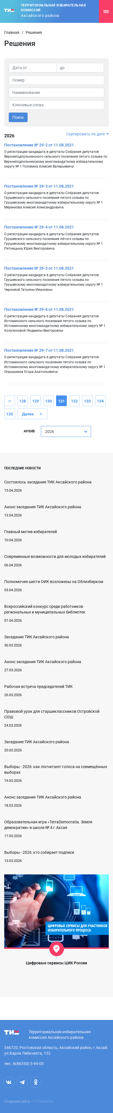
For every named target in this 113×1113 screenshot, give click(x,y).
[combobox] (66, 431)
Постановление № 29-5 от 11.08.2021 (39, 268)
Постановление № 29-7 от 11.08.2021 (39, 350)
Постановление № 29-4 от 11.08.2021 (39, 227)
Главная (11, 32)
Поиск (18, 117)
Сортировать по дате (87, 134)
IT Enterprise (43, 1101)
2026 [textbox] (49, 431)
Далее (28, 414)
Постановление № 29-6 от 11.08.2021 (39, 309)
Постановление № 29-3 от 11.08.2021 (39, 186)
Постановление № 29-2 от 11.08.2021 (39, 145)
